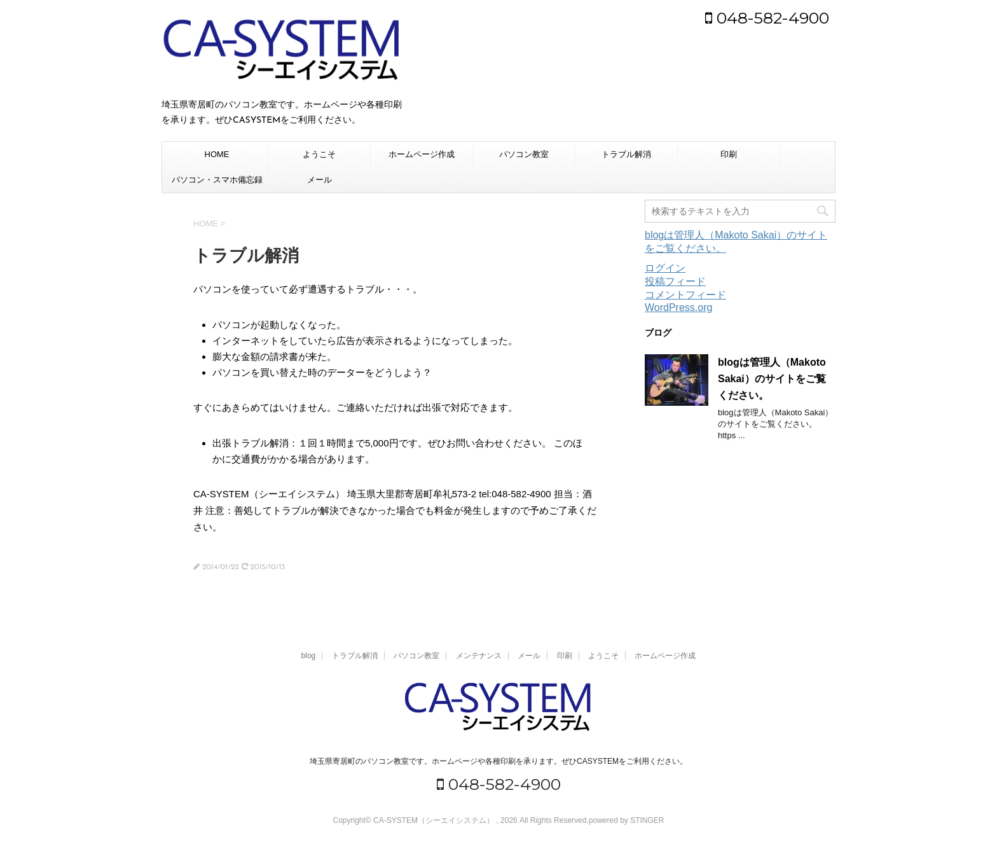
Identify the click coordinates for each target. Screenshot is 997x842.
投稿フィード (675, 281)
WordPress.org (678, 307)
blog (308, 655)
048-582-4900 (767, 17)
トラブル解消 (626, 154)
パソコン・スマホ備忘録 (217, 179)
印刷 (728, 154)
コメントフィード (685, 294)
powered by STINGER (626, 820)
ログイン (665, 268)
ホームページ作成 (421, 154)
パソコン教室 (524, 154)
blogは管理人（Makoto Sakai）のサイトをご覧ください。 (772, 379)
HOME (217, 154)
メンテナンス (479, 655)
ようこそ (319, 154)
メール (319, 179)
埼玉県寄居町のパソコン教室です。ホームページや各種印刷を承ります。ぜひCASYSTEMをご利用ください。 (498, 761)
